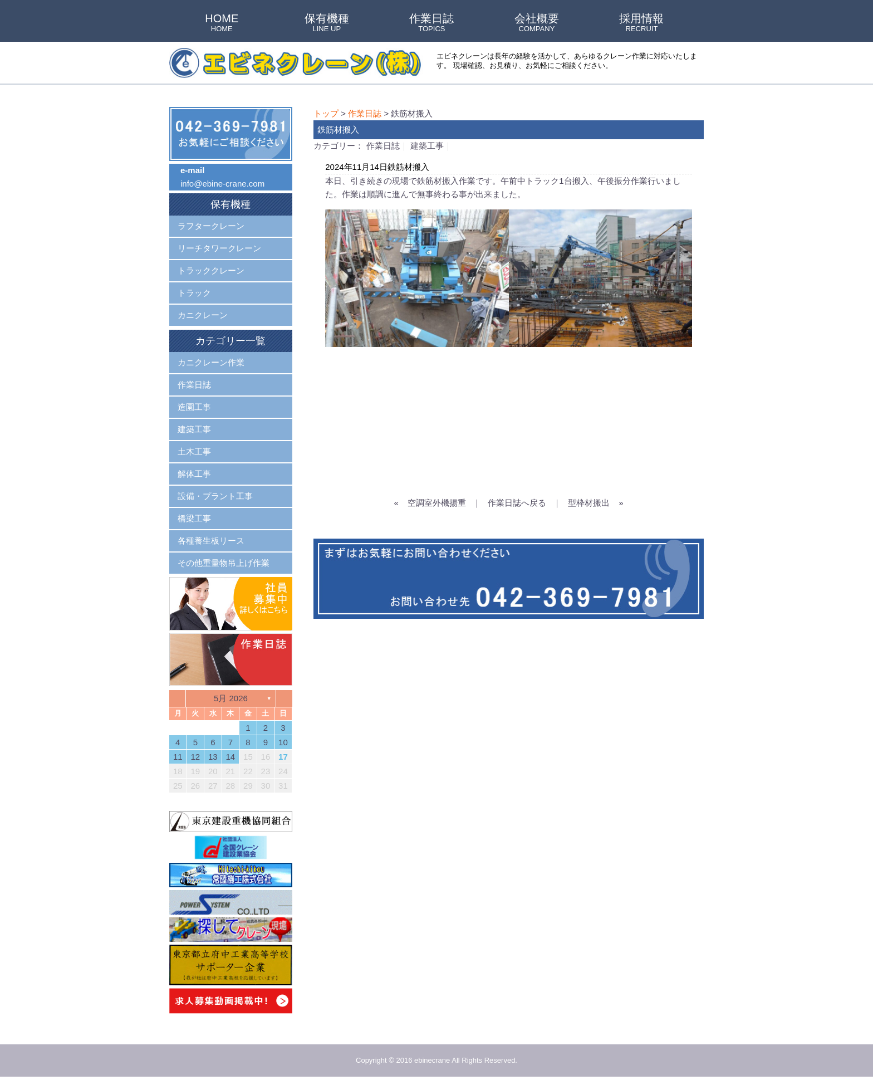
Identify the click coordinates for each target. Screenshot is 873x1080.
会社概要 (536, 23)
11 (178, 756)
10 (283, 742)
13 (213, 756)
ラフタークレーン (211, 226)
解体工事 (194, 473)
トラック (194, 292)
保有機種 (327, 23)
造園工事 (194, 407)
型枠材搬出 (589, 502)
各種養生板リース (211, 540)
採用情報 (641, 23)
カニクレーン (203, 315)
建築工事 (427, 145)
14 (231, 756)
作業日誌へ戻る (517, 502)
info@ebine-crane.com (222, 183)
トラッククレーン (211, 270)
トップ (326, 113)
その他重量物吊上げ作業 (223, 563)
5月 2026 (231, 698)
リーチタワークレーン (219, 248)
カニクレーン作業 (211, 362)
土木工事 (194, 451)
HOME (221, 23)
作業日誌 (431, 23)
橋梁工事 (194, 518)
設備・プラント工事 (215, 496)
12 (195, 756)
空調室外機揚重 (437, 502)
